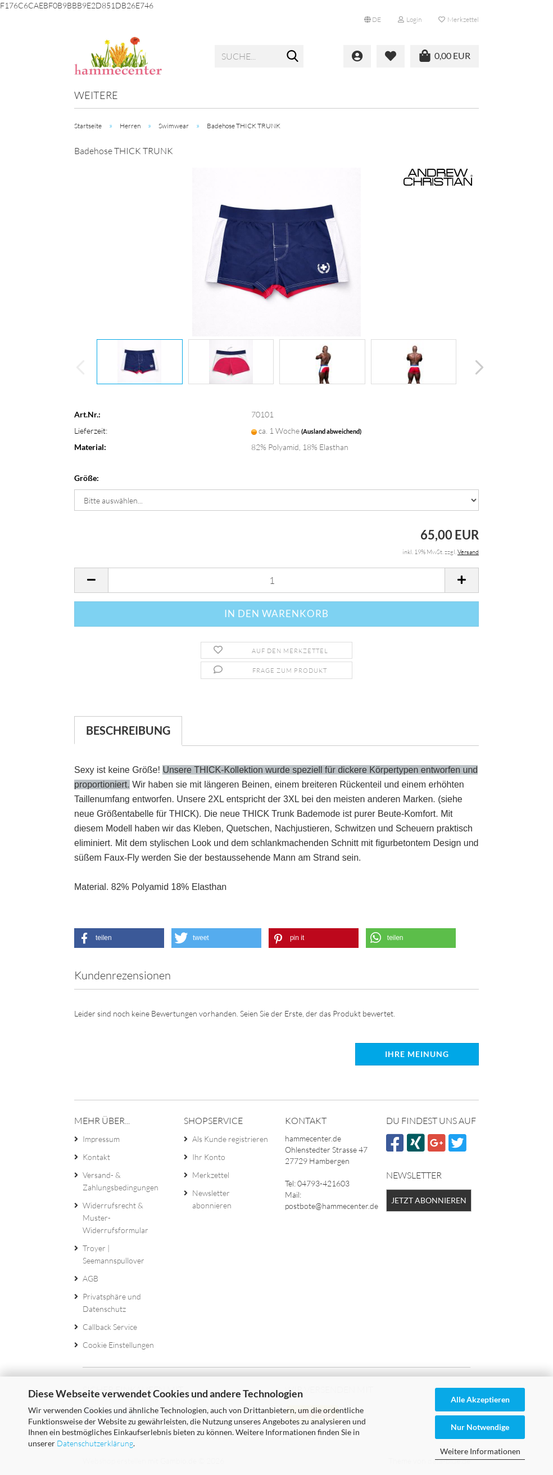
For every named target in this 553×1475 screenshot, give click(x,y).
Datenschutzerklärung (95, 1443)
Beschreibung (128, 730)
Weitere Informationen (480, 1451)
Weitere (96, 95)
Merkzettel (458, 19)
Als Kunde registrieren (230, 1139)
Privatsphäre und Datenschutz (112, 1303)
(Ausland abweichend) (331, 431)
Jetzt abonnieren (428, 1200)
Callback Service (110, 1327)
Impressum (101, 1139)
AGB (90, 1278)
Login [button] (409, 19)
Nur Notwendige (480, 1427)
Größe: (86, 478)
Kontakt (96, 1157)
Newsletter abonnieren (212, 1199)
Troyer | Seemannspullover (113, 1254)
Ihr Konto (208, 1157)
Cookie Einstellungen (118, 1345)
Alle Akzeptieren (480, 1399)
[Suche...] (292, 57)
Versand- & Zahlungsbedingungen (120, 1181)
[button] (372, 19)
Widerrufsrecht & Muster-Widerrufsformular (115, 1217)
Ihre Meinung (417, 1054)
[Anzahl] (276, 580)
